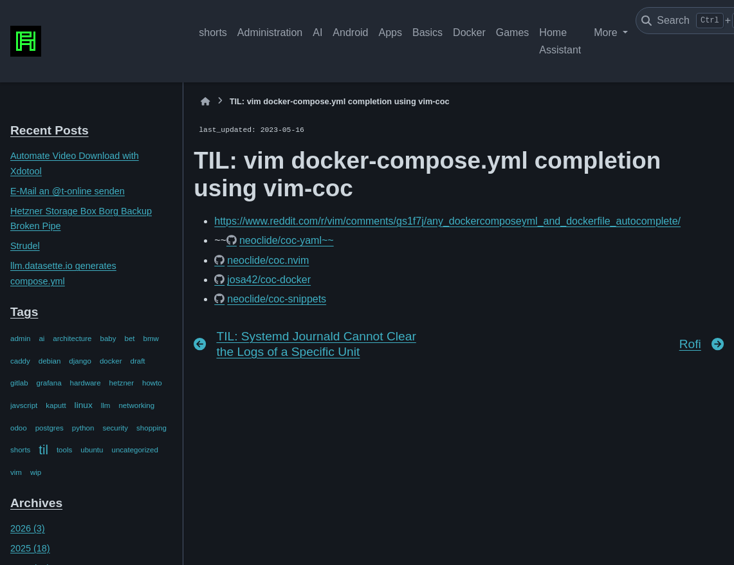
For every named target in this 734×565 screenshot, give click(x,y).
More (607, 32)
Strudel (25, 246)
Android (350, 32)
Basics (427, 32)
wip (35, 472)
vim (16, 472)
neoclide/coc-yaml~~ (286, 240)
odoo (18, 428)
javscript (23, 405)
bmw (151, 338)
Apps (389, 32)
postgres (49, 428)
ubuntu (91, 450)
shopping (151, 428)
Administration (269, 32)
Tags (24, 312)
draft (138, 361)
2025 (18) (30, 548)
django (80, 361)
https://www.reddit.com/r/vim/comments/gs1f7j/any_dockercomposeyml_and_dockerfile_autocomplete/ (447, 221)
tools (64, 450)
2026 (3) (27, 528)
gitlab (19, 383)
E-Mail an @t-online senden (67, 191)
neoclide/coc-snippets (276, 298)
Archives (36, 503)
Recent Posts (49, 130)
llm (106, 405)
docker (111, 361)
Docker (469, 32)
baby (108, 338)
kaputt (56, 405)
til (43, 450)
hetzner (121, 383)
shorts (213, 32)
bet (130, 338)
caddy (20, 361)
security (115, 428)
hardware (85, 383)
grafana (49, 383)
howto (152, 383)
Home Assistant (560, 41)
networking (136, 405)
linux (84, 405)
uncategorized (134, 450)
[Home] (205, 101)
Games (512, 32)
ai (41, 338)
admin (20, 338)
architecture (72, 338)
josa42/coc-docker (269, 279)
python (83, 428)
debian (50, 361)
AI (317, 32)
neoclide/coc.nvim (268, 260)
